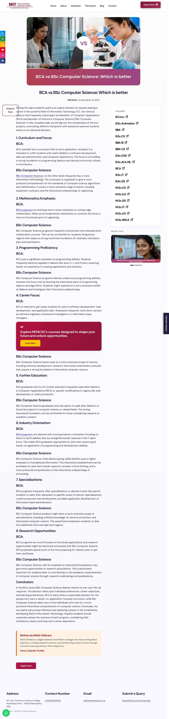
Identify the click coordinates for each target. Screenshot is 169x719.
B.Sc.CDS (121, 156)
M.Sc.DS (120, 201)
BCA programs (24, 210)
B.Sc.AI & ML (123, 162)
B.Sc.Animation (125, 123)
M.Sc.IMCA (122, 220)
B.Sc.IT (119, 175)
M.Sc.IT (120, 207)
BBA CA (120, 149)
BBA (118, 130)
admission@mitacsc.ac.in (94, 700)
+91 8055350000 (53, 700)
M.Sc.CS (120, 188)
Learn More (30, 343)
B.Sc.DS (120, 181)
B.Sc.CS (120, 136)
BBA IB (119, 143)
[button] (131, 265)
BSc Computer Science (29, 175)
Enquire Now (10, 110)
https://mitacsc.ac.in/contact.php (136, 700)
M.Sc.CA (121, 194)
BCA (118, 168)
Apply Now (150, 4)
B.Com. (120, 117)
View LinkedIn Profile (32, 650)
